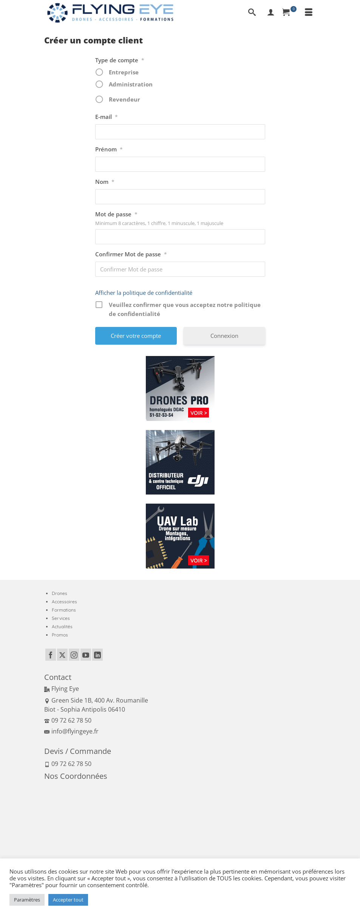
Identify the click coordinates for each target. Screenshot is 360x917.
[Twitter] (62, 655)
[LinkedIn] (97, 655)
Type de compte (119, 60)
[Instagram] (74, 655)
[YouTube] (85, 655)
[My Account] (270, 13)
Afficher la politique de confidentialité (143, 292)
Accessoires (64, 601)
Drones (59, 593)
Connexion (224, 335)
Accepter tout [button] (68, 899)
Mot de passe (116, 214)
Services (61, 618)
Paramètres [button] (27, 899)
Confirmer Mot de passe (131, 254)
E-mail (106, 117)
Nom (104, 182)
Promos (60, 635)
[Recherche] (252, 13)
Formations (64, 610)
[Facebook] (50, 655)
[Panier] (289, 13)
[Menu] (308, 13)
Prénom (109, 149)
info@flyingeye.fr (71, 731)
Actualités (62, 626)
